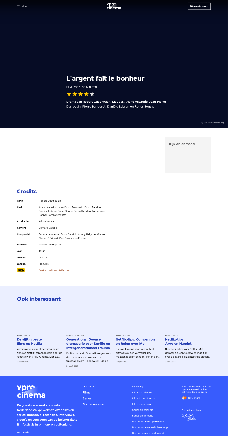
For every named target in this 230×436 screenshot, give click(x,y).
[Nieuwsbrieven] (199, 6)
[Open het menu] (22, 6)
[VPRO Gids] (189, 417)
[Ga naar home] (114, 6)
